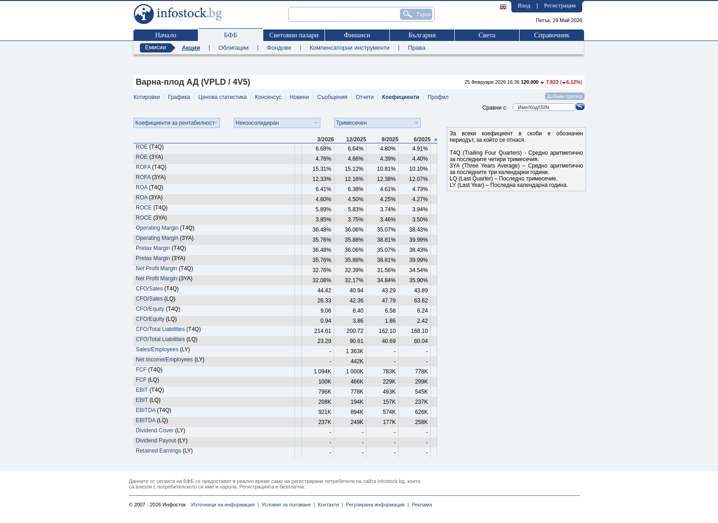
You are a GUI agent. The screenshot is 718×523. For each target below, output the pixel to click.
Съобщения (332, 97)
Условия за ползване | (287, 504)
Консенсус (268, 97)
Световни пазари (293, 35)
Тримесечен (351, 123)
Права (416, 47)
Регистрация (560, 5)
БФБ (230, 35)
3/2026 (325, 139)
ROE (142, 147)
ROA (141, 187)
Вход (524, 5)
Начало (165, 35)
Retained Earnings (158, 450)
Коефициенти (400, 97)
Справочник (551, 35)
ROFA (143, 167)
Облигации (234, 47)
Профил (438, 97)
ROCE (144, 207)
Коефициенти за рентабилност (174, 123)
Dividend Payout (156, 440)
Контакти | (329, 504)
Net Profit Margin (156, 268)
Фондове (279, 47)
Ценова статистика (222, 97)
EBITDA (146, 410)
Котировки (146, 97)
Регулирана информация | (376, 504)
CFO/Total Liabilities (160, 329)
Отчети (365, 97)
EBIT (142, 390)
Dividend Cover (155, 430)
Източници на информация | (225, 504)
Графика (179, 97)
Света (486, 35)
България (421, 35)
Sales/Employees (157, 349)
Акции (191, 47)
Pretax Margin (153, 248)
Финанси (357, 35)
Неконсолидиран (257, 123)
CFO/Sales (149, 288)
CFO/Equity (150, 309)
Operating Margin (157, 228)
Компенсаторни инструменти (350, 47)
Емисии (155, 47)
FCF (141, 369)
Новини (299, 97)
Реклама (420, 504)
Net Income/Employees (164, 359)
